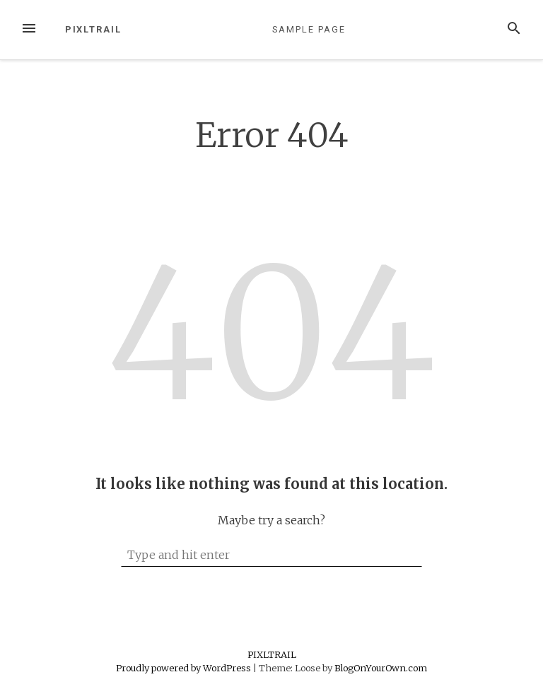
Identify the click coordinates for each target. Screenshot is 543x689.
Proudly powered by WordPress (184, 667)
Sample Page (308, 29)
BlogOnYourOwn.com (380, 667)
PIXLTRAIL (93, 29)
